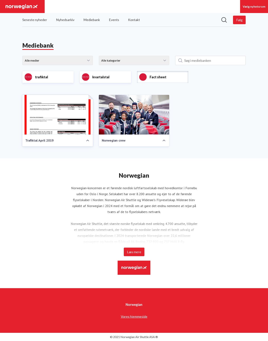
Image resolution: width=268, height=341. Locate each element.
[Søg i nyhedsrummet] (224, 20)
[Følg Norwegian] (239, 20)
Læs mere (134, 252)
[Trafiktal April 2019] (57, 115)
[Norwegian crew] (134, 115)
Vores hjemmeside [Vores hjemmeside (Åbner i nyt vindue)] (134, 316)
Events (114, 20)
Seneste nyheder (34, 20)
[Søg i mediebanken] (210, 60)
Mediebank (91, 20)
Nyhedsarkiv (65, 20)
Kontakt (134, 20)
